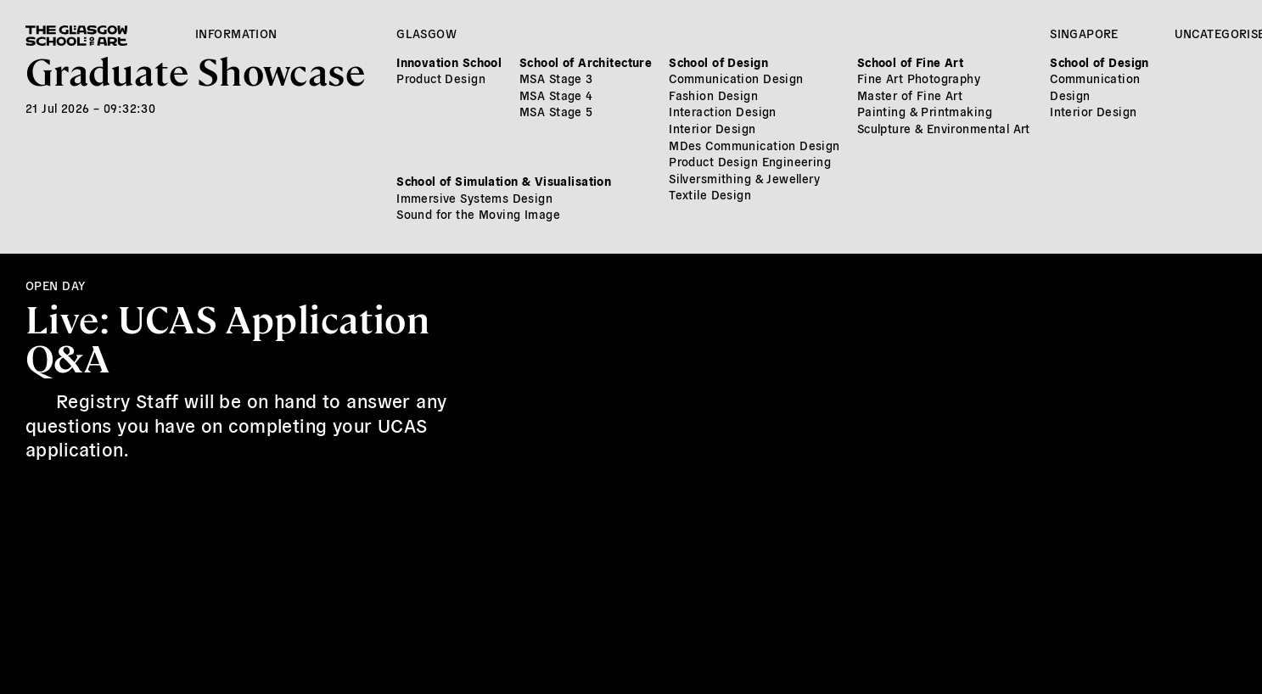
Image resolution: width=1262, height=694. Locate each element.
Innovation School (449, 62)
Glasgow (426, 33)
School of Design (718, 62)
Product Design (440, 78)
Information (236, 33)
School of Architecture (585, 62)
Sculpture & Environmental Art (943, 128)
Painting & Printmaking (924, 111)
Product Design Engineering (750, 161)
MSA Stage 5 (556, 111)
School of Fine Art (910, 62)
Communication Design (736, 78)
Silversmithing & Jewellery (744, 178)
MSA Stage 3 (556, 78)
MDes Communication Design (754, 145)
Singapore (1084, 33)
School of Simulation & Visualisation (503, 180)
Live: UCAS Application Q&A (227, 337)
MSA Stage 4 (556, 95)
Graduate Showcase (195, 70)
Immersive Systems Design (474, 197)
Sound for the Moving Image (478, 213)
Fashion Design (713, 95)
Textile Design (710, 194)
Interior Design (712, 128)
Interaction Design (723, 111)
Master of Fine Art (910, 95)
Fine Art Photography (918, 78)
